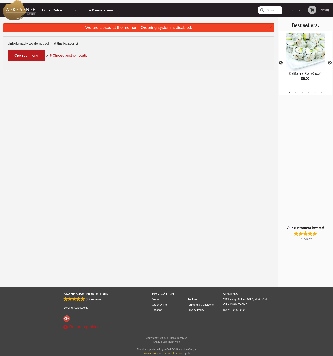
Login (292, 10)
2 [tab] (296, 93)
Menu (155, 299)
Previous (281, 63)
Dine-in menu (101, 10)
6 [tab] (321, 93)
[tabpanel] (305, 60)
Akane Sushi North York (85, 294)
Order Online (52, 10)
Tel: (234, 309)
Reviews (192, 299)
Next (330, 63)
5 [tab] (315, 93)
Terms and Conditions (200, 304)
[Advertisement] (305, 161)
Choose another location (69, 55)
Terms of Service (173, 353)
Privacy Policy (195, 309)
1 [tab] (289, 93)
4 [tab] (308, 93)
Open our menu (26, 55)
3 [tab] (302, 93)
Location (76, 10)
